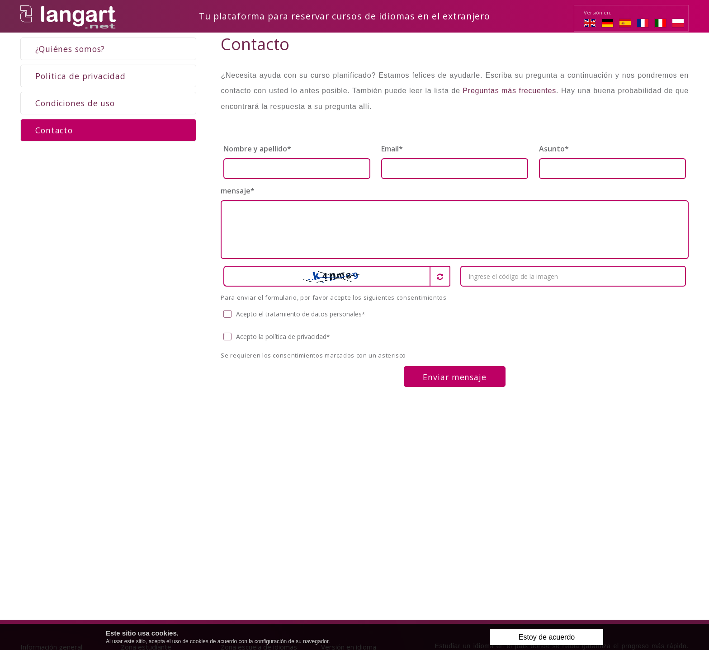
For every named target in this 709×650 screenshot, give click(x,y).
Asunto (554, 149)
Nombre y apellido (257, 149)
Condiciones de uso (75, 103)
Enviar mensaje (454, 377)
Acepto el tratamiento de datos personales (294, 315)
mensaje (238, 191)
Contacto (54, 130)
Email (392, 149)
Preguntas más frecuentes (509, 91)
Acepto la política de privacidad (276, 337)
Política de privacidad (80, 76)
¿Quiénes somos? (70, 49)
